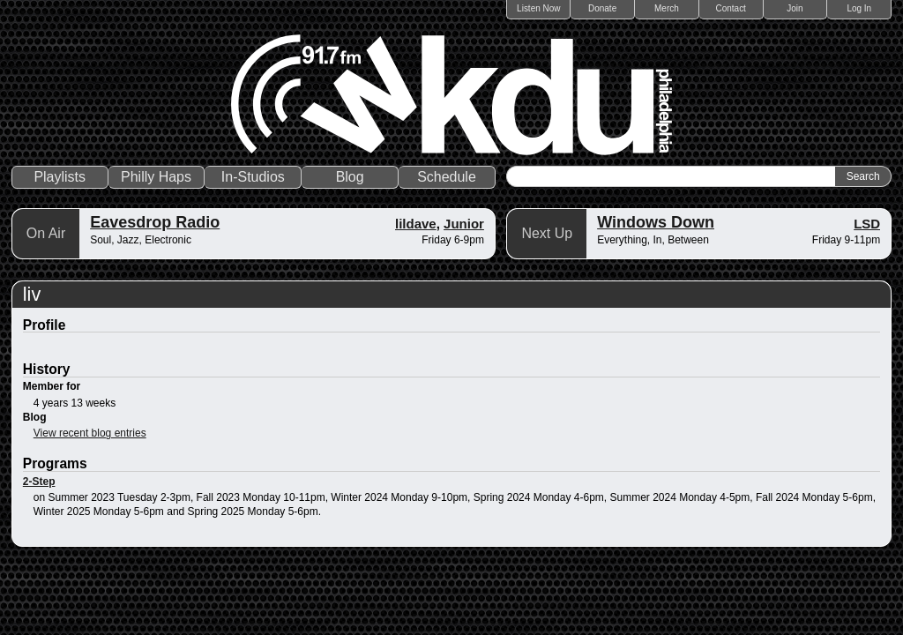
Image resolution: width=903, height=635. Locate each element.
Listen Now (538, 8)
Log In (859, 8)
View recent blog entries (90, 433)
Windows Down (655, 222)
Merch (666, 8)
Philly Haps (156, 176)
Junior (464, 223)
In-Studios (253, 176)
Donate (602, 8)
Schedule (446, 176)
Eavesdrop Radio (155, 222)
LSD (867, 223)
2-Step (39, 481)
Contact (730, 8)
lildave (416, 223)
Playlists (60, 176)
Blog (350, 176)
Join (794, 8)
